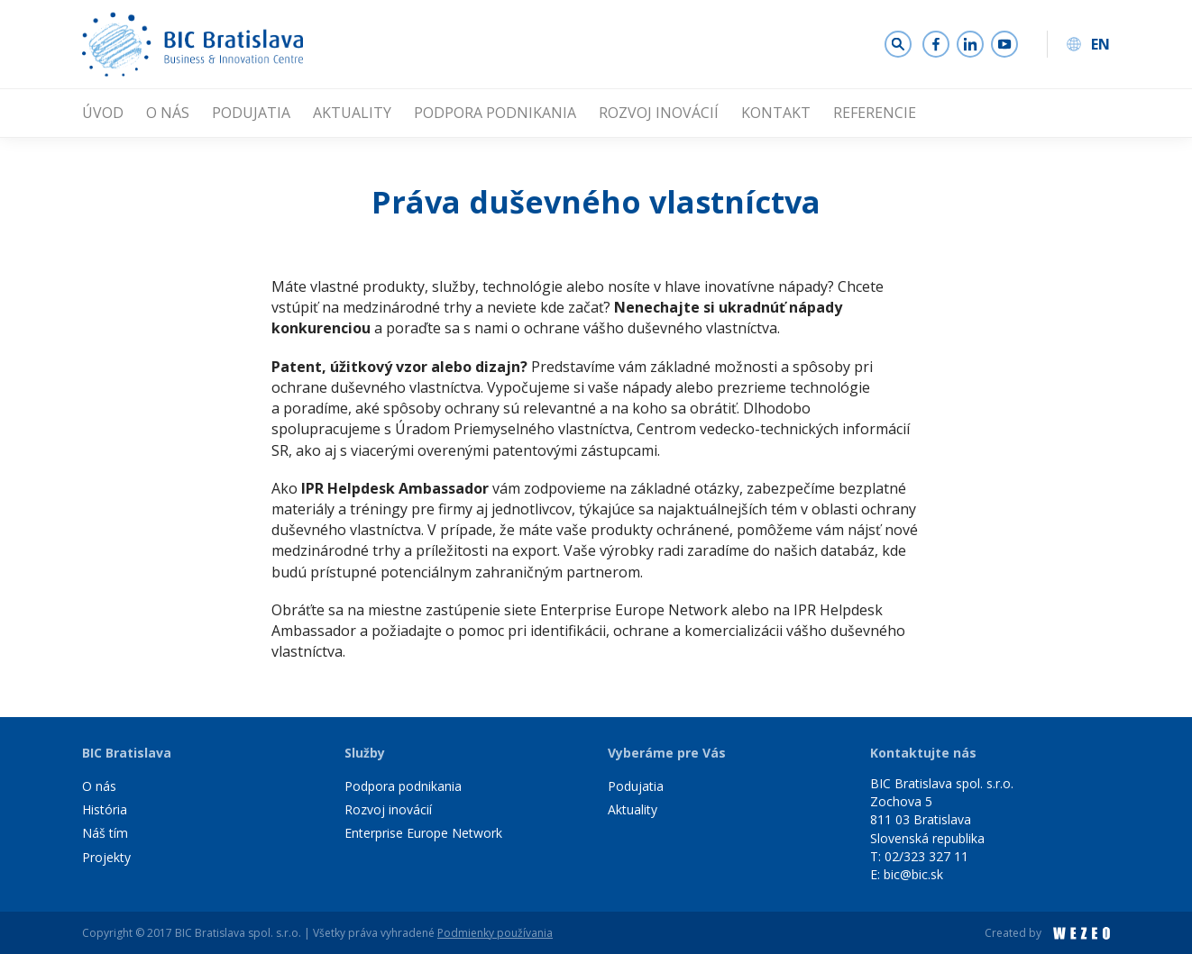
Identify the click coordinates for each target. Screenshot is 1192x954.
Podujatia (251, 113)
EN (1100, 44)
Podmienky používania (495, 932)
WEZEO (1081, 933)
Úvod (103, 113)
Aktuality (352, 113)
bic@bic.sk (913, 874)
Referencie (874, 113)
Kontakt (776, 113)
